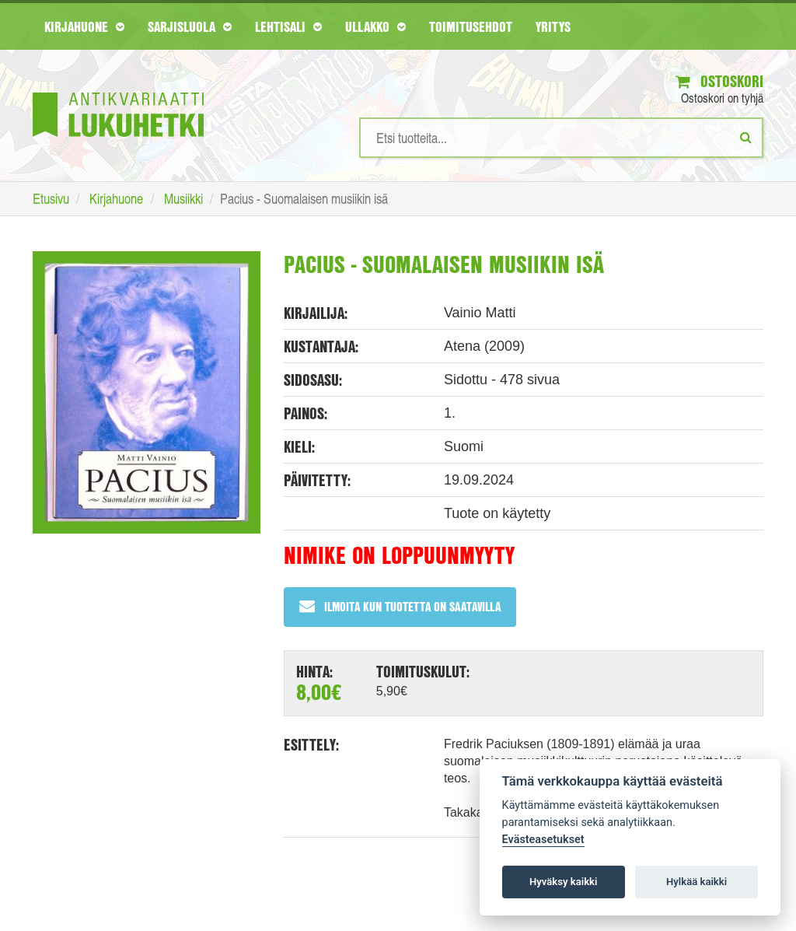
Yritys (553, 26)
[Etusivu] (118, 91)
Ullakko (375, 26)
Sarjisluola (190, 26)
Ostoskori (719, 81)
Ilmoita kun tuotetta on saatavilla (400, 606)
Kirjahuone (84, 26)
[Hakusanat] (561, 137)
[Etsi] (746, 137)
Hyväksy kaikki (563, 881)
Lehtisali (288, 26)
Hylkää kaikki (696, 881)
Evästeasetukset (543, 839)
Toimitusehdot (470, 26)
